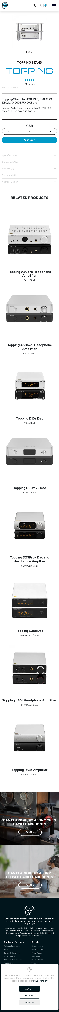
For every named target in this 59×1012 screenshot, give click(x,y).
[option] (29, 31)
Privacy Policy (9, 956)
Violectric (35, 963)
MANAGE (29, 1002)
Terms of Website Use (13, 960)
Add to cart (29, 140)
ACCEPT (29, 988)
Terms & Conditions (12, 953)
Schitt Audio (36, 953)
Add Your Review (10, 87)
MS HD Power (37, 960)
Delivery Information (12, 946)
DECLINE (29, 995)
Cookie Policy (9, 963)
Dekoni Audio (37, 946)
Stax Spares (36, 956)
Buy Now (30, 832)
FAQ (6, 949)
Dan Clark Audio (38, 949)
